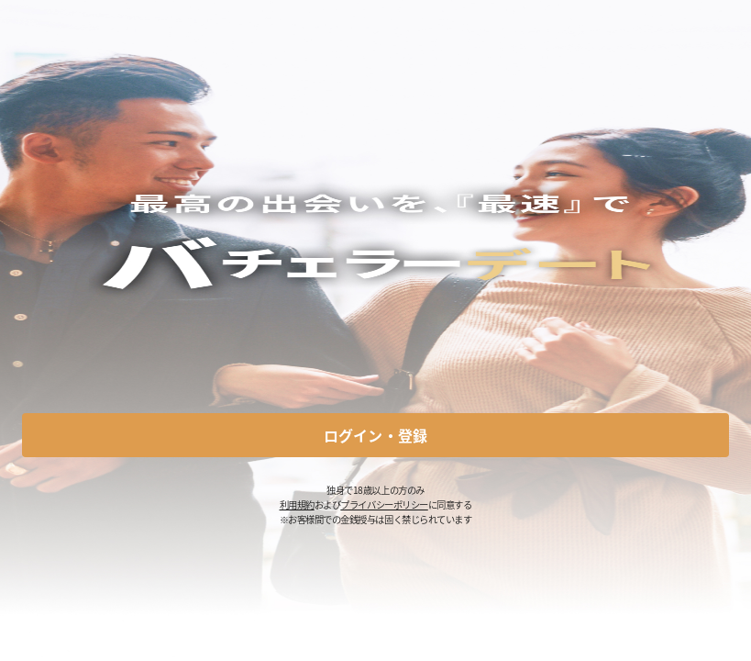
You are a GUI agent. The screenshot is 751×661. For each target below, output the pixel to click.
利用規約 (297, 504)
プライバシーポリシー (383, 504)
